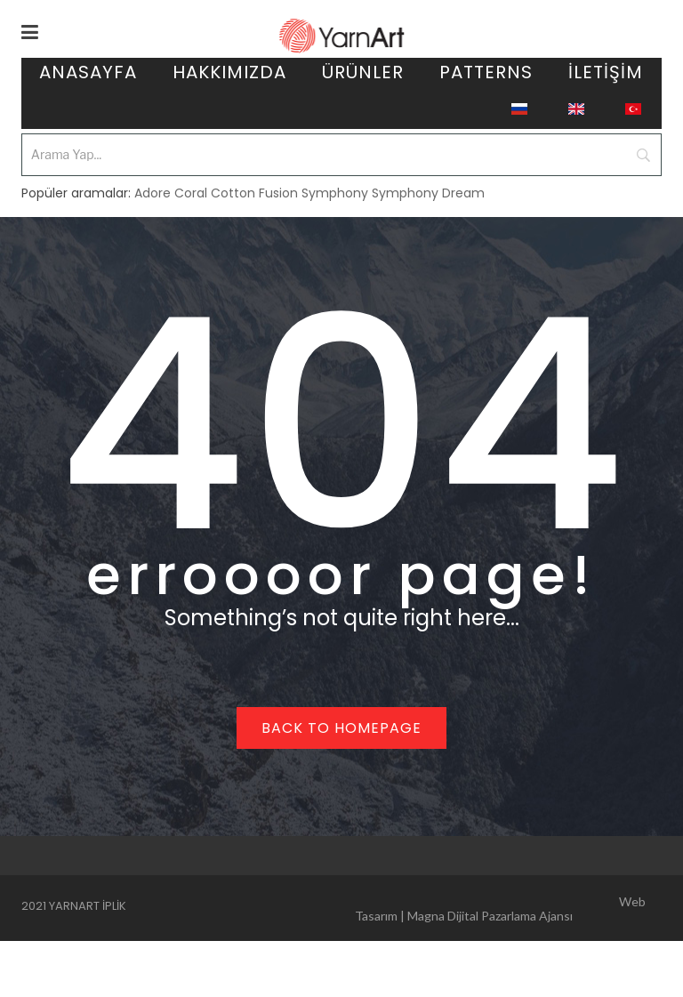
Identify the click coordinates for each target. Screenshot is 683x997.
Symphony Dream (428, 193)
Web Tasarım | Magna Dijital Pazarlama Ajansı (500, 908)
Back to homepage (341, 728)
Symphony (334, 193)
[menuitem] (88, 75)
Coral (190, 193)
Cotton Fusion (254, 193)
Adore (152, 193)
